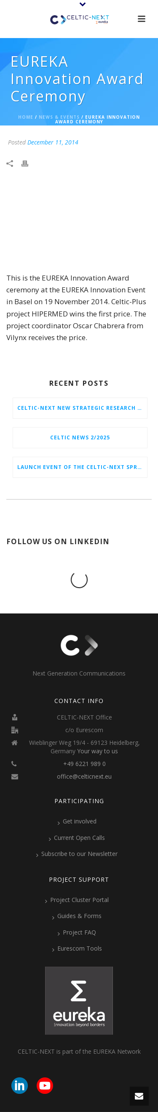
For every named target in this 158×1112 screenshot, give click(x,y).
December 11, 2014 (52, 142)
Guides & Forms (77, 882)
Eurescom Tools (77, 914)
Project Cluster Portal (77, 866)
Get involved (77, 787)
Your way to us (97, 717)
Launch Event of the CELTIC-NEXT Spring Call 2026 (82, 467)
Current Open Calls (77, 804)
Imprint (115, 1086)
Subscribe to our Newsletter (77, 820)
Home (25, 117)
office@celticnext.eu (84, 743)
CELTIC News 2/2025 (80, 437)
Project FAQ (77, 898)
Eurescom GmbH (70, 1086)
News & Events (59, 117)
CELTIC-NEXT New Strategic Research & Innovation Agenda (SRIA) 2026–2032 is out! (82, 408)
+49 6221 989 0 (84, 730)
